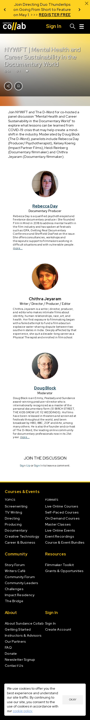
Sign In (38, 465)
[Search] (73, 26)
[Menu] (81, 26)
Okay (72, 699)
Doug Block (45, 388)
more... (17, 248)
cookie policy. (23, 711)
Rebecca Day (45, 206)
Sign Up (25, 465)
